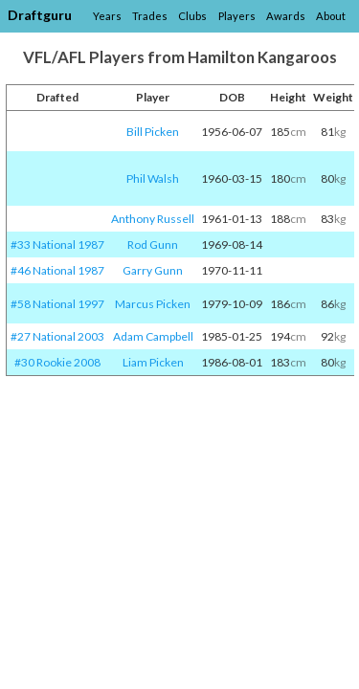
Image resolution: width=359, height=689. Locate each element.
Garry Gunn (153, 270)
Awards (285, 16)
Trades (150, 16)
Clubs (192, 16)
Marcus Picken (153, 304)
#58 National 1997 (57, 304)
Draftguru (40, 15)
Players (237, 16)
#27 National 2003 (57, 336)
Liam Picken (153, 362)
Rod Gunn (152, 244)
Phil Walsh (152, 178)
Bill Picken (152, 131)
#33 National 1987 (57, 244)
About (331, 16)
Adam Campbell (153, 336)
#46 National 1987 (57, 270)
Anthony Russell (152, 218)
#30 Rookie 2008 (57, 362)
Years (107, 16)
